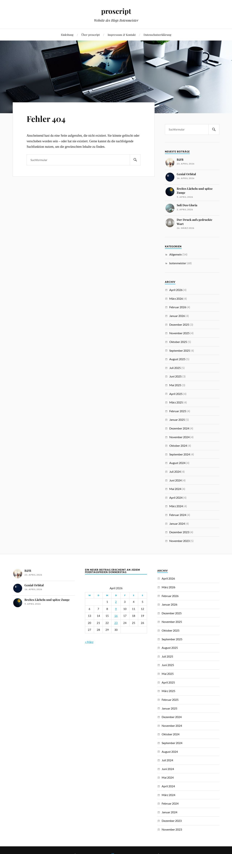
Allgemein (175, 254)
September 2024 (179, 454)
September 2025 (179, 350)
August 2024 (177, 463)
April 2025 (176, 393)
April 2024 (176, 497)
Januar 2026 (177, 316)
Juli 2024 (175, 471)
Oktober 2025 (178, 341)
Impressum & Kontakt (122, 35)
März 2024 (176, 506)
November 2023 (179, 540)
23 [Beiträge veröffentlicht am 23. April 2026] (116, 622)
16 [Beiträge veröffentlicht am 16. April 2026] (116, 615)
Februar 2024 (177, 515)
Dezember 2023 (179, 532)
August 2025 (177, 359)
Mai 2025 (175, 385)
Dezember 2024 (179, 428)
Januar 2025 (177, 419)
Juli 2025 (175, 367)
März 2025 (176, 402)
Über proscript (90, 35)
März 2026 (176, 298)
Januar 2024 (177, 523)
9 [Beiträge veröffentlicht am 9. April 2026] (116, 608)
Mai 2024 (175, 489)
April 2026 (176, 290)
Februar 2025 (177, 411)
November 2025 (179, 333)
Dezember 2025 (179, 324)
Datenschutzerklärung (157, 35)
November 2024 (179, 437)
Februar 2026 (177, 307)
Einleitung (67, 35)
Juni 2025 (175, 376)
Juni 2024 (175, 480)
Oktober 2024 (178, 445)
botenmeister (177, 263)
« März (89, 642)
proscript (116, 11)
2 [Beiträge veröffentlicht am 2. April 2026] (116, 601)
